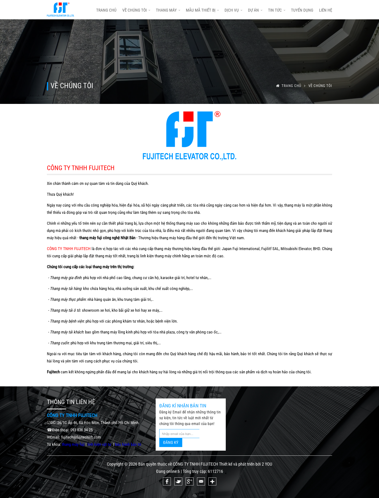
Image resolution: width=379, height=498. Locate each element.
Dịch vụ (233, 10)
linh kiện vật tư (99, 444)
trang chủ (106, 10)
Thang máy (168, 10)
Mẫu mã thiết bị (202, 10)
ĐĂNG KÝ (170, 442)
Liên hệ (325, 10)
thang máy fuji (73, 444)
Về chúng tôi (136, 10)
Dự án (255, 10)
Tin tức (276, 10)
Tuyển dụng (302, 10)
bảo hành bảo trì (128, 444)
